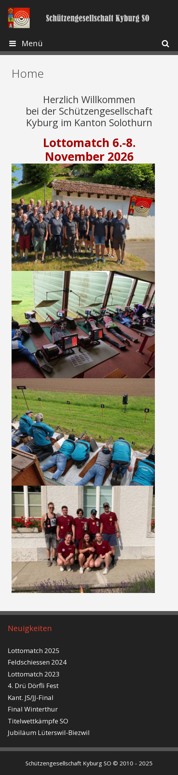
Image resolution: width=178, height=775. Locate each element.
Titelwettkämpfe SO (38, 721)
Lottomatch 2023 (34, 674)
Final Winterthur (33, 709)
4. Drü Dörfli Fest (33, 685)
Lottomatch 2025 (34, 650)
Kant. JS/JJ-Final (31, 697)
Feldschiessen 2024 (37, 662)
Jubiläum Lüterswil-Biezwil (49, 732)
